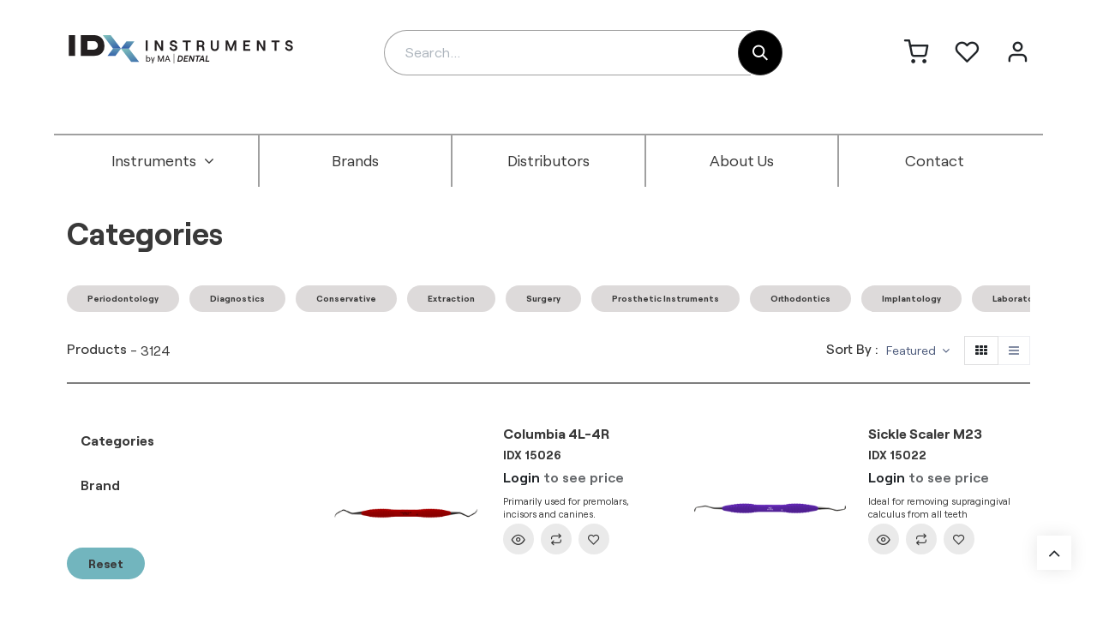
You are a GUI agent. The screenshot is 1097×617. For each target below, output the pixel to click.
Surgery (543, 298)
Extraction (451, 298)
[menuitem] (162, 161)
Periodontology (123, 298)
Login (521, 477)
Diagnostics (237, 298)
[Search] (760, 52)
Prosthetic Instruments (665, 298)
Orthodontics (800, 298)
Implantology (911, 298)
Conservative (346, 298)
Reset (105, 563)
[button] (917, 351)
